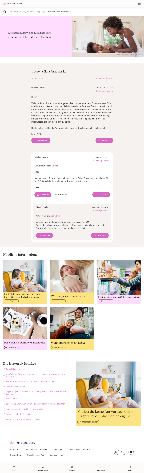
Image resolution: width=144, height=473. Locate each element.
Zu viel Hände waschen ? (16, 369)
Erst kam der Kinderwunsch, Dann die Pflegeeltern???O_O (31, 381)
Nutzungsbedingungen (80, 449)
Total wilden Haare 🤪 (15, 386)
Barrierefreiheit (56, 455)
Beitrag (55, 165)
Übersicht (38, 78)
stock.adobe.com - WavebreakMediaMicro (130, 54)
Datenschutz (15, 455)
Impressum (15, 449)
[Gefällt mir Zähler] (104, 140)
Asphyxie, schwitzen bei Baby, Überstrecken (25, 409)
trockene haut (12, 398)
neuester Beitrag (105, 78)
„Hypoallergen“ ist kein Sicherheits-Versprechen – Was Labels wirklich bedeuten (36, 392)
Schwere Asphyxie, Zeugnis (18, 414)
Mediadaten (59, 449)
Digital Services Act (35, 455)
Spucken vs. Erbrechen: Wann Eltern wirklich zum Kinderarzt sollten (35, 404)
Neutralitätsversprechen (36, 449)
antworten (44, 194)
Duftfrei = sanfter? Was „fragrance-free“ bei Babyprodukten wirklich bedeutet (35, 375)
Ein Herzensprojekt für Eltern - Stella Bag (24, 419)
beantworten (42, 140)
